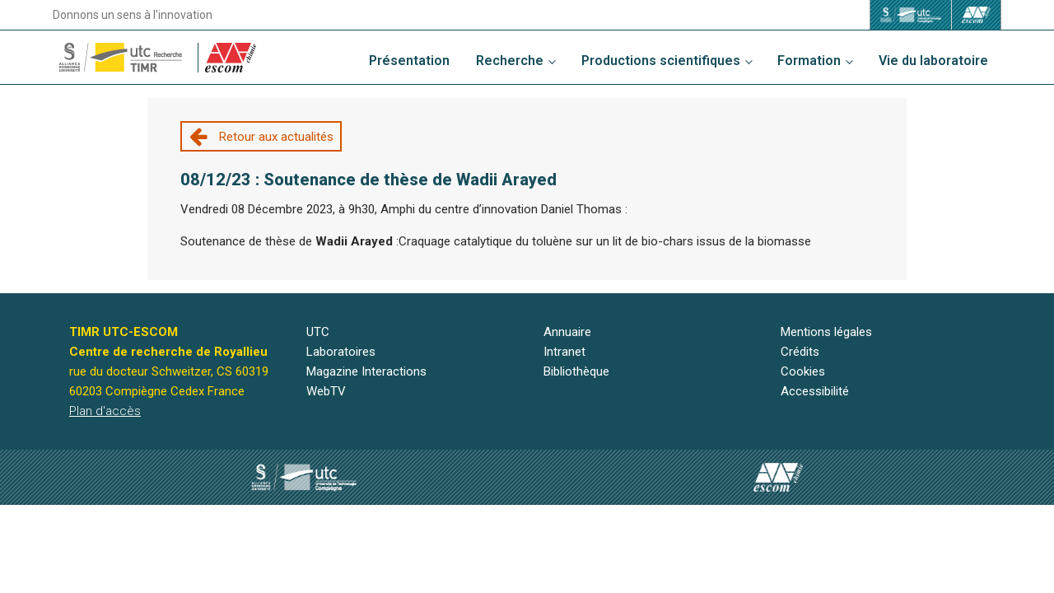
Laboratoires (340, 351)
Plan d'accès (105, 411)
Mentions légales (826, 332)
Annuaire (567, 332)
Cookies (803, 371)
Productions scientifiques (660, 60)
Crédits (800, 351)
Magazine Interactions (366, 371)
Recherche (509, 60)
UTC (317, 332)
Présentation (409, 60)
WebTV (326, 391)
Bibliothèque (576, 371)
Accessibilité (815, 391)
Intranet (564, 351)
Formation (809, 60)
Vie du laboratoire (933, 60)
